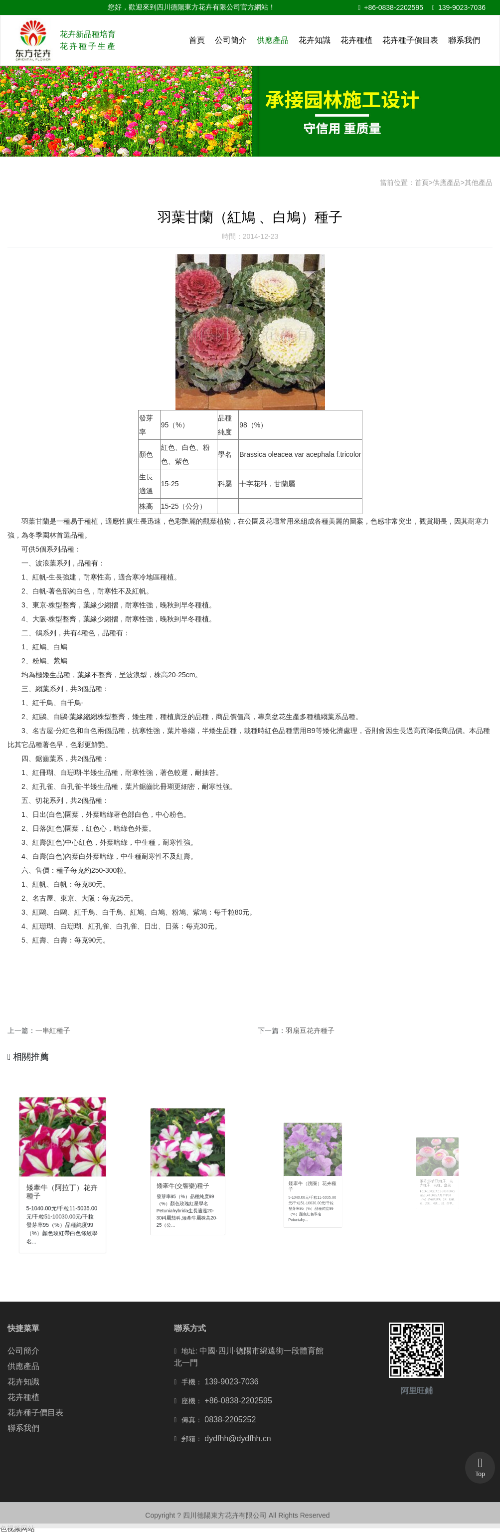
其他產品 (479, 183)
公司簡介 (231, 40)
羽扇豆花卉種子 (310, 1037)
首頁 (197, 40)
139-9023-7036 (459, 7)
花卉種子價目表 (410, 40)
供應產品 (273, 40)
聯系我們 (464, 40)
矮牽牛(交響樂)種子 (184, 1180)
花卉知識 (315, 40)
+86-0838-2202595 (390, 7)
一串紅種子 (52, 1037)
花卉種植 (356, 40)
